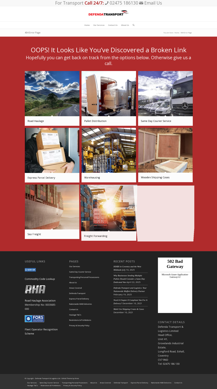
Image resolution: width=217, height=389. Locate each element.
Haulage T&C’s (75, 315)
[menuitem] (87, 25)
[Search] (132, 25)
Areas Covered (75, 288)
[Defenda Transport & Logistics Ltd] (108, 14)
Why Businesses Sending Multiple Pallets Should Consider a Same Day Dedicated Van (129, 278)
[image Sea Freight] (53, 213)
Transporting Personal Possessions (84, 277)
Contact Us (73, 309)
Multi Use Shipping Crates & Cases (128, 309)
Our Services (74, 266)
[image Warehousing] (110, 156)
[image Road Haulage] (53, 99)
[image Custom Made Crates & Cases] (166, 156)
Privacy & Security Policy (79, 325)
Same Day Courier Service (80, 272)
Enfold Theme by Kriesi (70, 378)
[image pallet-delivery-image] (110, 99)
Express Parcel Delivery (79, 298)
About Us (73, 282)
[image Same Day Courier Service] (166, 99)
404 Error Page (32, 32)
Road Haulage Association (40, 300)
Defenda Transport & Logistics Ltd (47, 378)
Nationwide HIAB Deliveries (80, 304)
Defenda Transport (77, 293)
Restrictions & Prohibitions (80, 320)
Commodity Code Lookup (40, 279)
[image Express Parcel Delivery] (53, 156)
